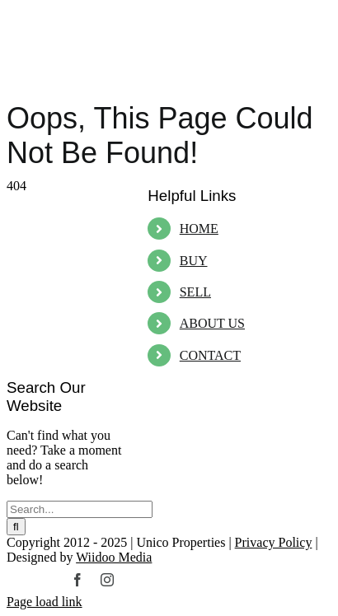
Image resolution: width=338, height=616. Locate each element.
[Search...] (80, 509)
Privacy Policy (273, 542)
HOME (199, 229)
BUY (194, 261)
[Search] (16, 526)
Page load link (44, 602)
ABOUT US (212, 323)
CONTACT (210, 355)
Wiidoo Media (114, 557)
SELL (195, 292)
